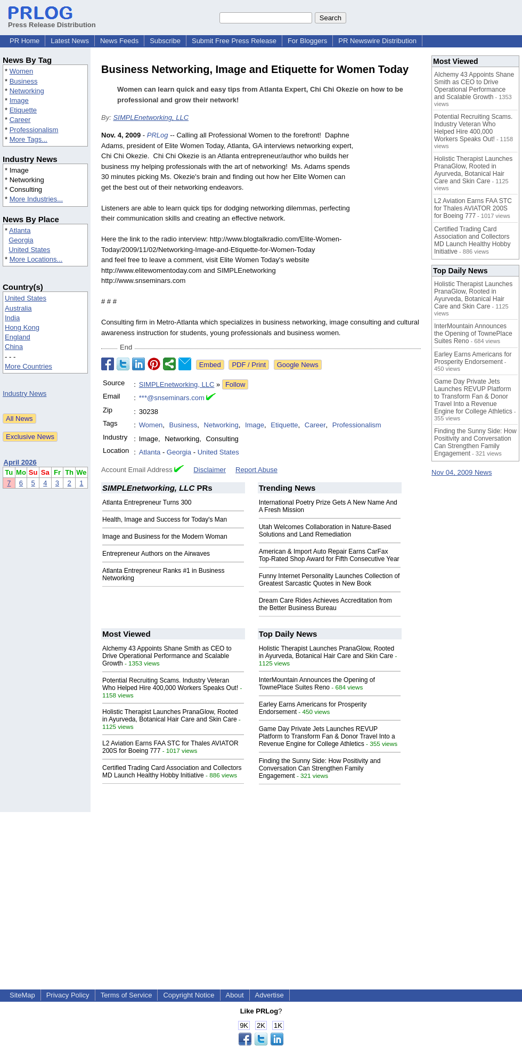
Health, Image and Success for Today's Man (164, 519)
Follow (235, 384)
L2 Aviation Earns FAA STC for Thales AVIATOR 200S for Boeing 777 (473, 208)
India (12, 318)
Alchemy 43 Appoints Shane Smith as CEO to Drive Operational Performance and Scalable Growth (167, 656)
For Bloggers (307, 41)
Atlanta (19, 230)
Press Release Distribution (52, 21)
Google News (298, 365)
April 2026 (20, 462)
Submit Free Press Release (234, 41)
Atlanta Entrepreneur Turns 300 (146, 502)
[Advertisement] (261, 886)
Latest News (70, 41)
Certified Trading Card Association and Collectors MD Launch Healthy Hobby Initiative (171, 771)
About (235, 995)
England (17, 337)
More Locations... (36, 259)
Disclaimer (209, 470)
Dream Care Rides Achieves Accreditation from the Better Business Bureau (325, 604)
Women (22, 71)
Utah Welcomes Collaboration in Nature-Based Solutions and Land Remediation (325, 530)
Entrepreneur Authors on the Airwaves (156, 553)
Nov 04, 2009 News (461, 472)
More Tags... (28, 139)
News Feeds (119, 41)
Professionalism (34, 130)
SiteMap (22, 995)
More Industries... (36, 199)
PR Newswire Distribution (377, 41)
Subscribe (165, 41)
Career (20, 120)
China (14, 347)
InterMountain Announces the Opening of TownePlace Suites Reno (317, 683)
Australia (18, 308)
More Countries (28, 366)
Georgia (21, 240)
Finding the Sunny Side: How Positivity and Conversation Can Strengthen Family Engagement (320, 768)
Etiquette (23, 110)
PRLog (157, 135)
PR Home (24, 41)
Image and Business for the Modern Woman (164, 536)
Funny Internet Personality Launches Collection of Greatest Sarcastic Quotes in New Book (329, 579)
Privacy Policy (67, 995)
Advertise (269, 995)
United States (29, 250)
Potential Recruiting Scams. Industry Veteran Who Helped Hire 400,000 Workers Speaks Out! (170, 684)
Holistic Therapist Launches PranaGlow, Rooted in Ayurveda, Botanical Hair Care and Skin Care (170, 715)
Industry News (24, 393)
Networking (27, 91)
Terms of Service (126, 995)
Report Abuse (256, 470)
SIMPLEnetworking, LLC (151, 117)
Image (19, 100)
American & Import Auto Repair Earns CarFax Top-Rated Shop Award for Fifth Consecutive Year (329, 555)
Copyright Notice (188, 995)
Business (24, 81)
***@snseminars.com (172, 398)
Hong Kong (22, 327)
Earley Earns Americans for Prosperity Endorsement (472, 358)
